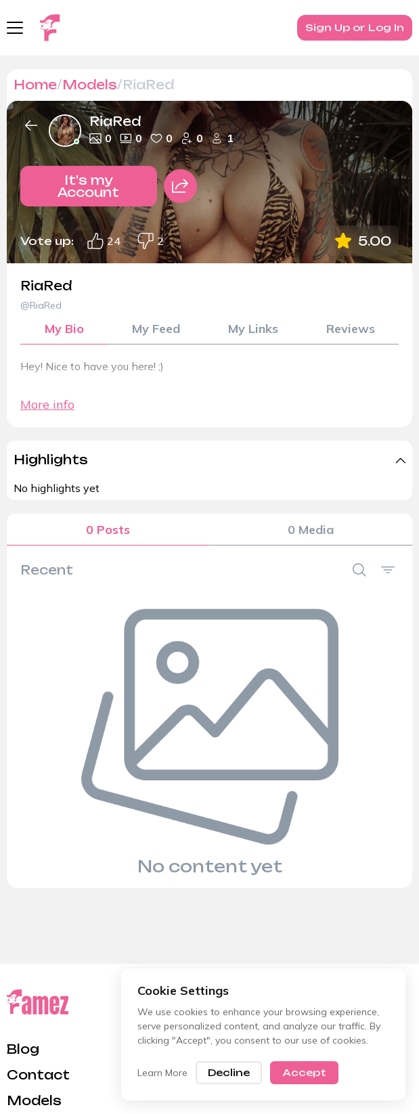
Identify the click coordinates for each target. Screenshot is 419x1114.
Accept (304, 1072)
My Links (253, 328)
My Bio (64, 328)
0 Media (311, 529)
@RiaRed (41, 305)
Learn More (162, 1072)
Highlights (51, 459)
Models (89, 84)
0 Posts (108, 529)
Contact (38, 1074)
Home (35, 84)
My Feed (156, 328)
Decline (229, 1072)
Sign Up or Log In (354, 27)
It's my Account (88, 186)
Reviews (350, 328)
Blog (23, 1049)
